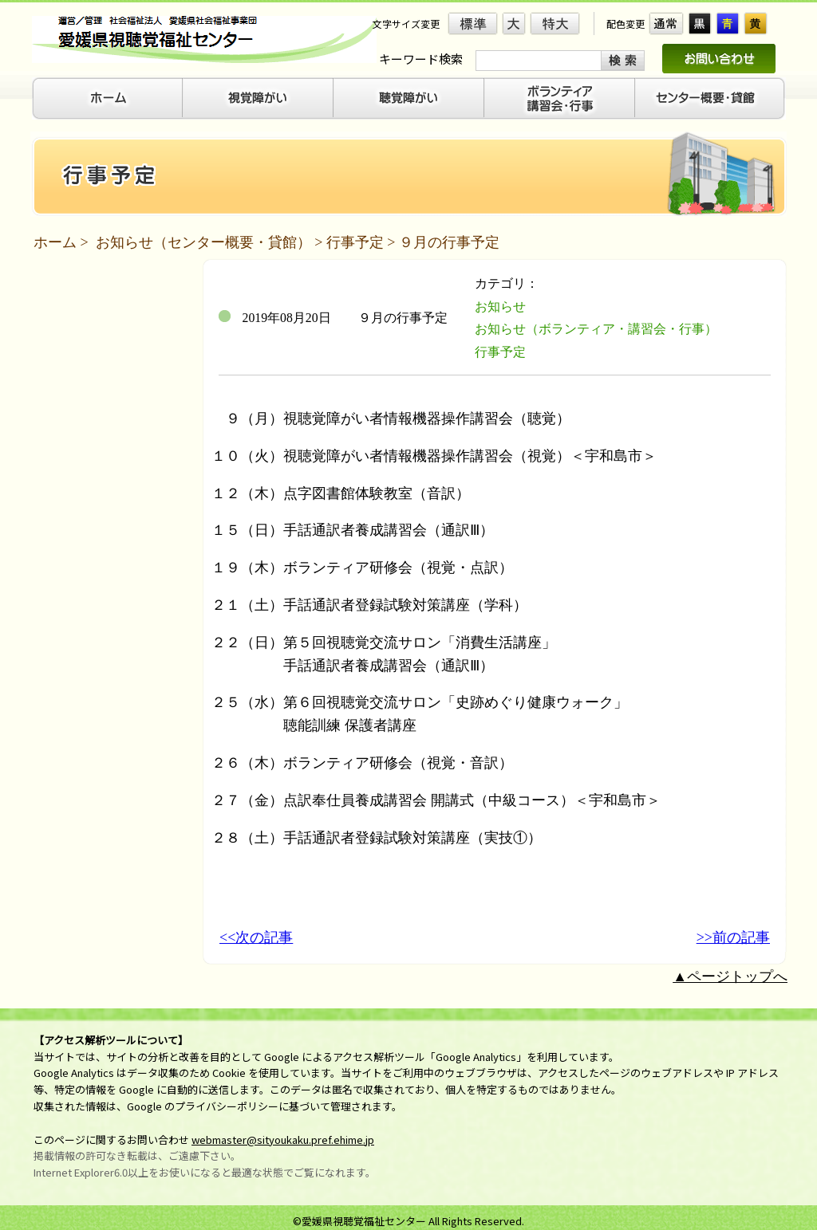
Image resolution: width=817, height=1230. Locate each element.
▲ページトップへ (730, 976)
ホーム (55, 242)
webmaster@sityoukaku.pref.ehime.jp (282, 1139)
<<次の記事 (256, 937)
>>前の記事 (733, 937)
